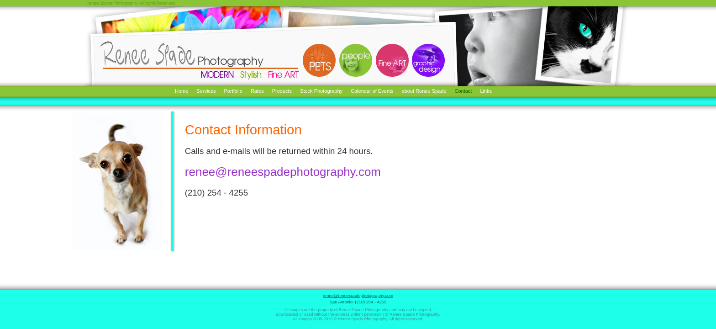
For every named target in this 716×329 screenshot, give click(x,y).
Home (181, 91)
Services (206, 91)
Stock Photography (321, 91)
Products (282, 91)
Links (486, 91)
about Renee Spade (424, 91)
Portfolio (233, 91)
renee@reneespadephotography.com (283, 172)
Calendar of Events (372, 91)
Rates (257, 91)
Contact (463, 91)
